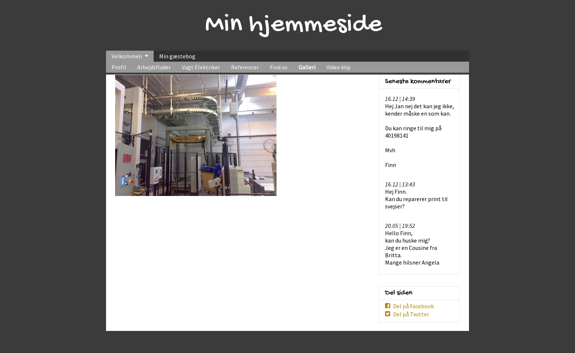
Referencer (245, 67)
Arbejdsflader (154, 67)
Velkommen (126, 56)
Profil (118, 67)
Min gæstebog (177, 56)
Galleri (307, 67)
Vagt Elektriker (201, 67)
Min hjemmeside (293, 25)
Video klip (338, 67)
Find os (279, 67)
